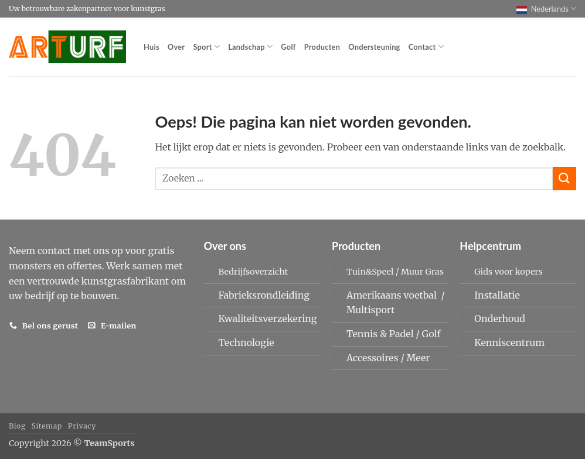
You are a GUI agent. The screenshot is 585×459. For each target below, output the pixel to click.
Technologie (246, 342)
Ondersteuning (374, 47)
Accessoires (373, 358)
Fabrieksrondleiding (263, 295)
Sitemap (47, 426)
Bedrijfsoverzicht (253, 271)
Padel (402, 334)
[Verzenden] (564, 178)
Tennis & (367, 334)
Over (176, 47)
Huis (151, 47)
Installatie (496, 295)
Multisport (371, 310)
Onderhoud (499, 318)
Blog (17, 426)
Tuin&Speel (370, 271)
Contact (426, 46)
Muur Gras (422, 271)
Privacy (82, 426)
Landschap (250, 46)
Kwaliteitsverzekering (267, 318)
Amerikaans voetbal (392, 295)
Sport (206, 46)
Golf (288, 47)
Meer (418, 358)
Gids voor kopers (508, 271)
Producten (322, 47)
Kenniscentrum (509, 342)
